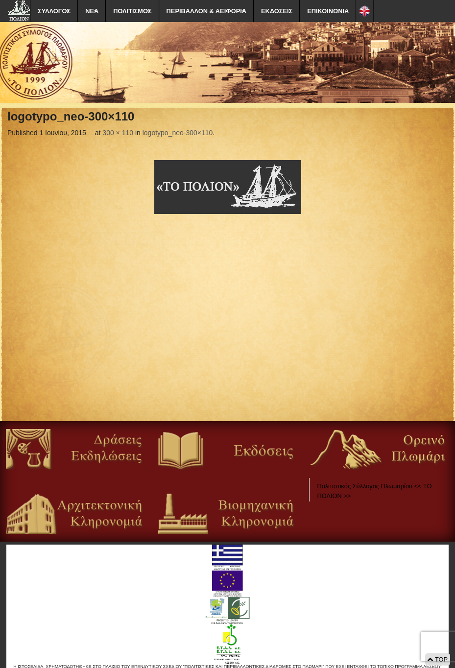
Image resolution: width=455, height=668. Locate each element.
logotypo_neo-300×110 (178, 133)
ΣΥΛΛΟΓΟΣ (54, 11)
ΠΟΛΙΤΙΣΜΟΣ (132, 11)
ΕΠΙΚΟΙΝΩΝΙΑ (328, 11)
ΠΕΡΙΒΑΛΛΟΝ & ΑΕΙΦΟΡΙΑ (206, 11)
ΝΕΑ (91, 11)
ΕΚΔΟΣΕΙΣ (276, 11)
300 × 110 (117, 133)
